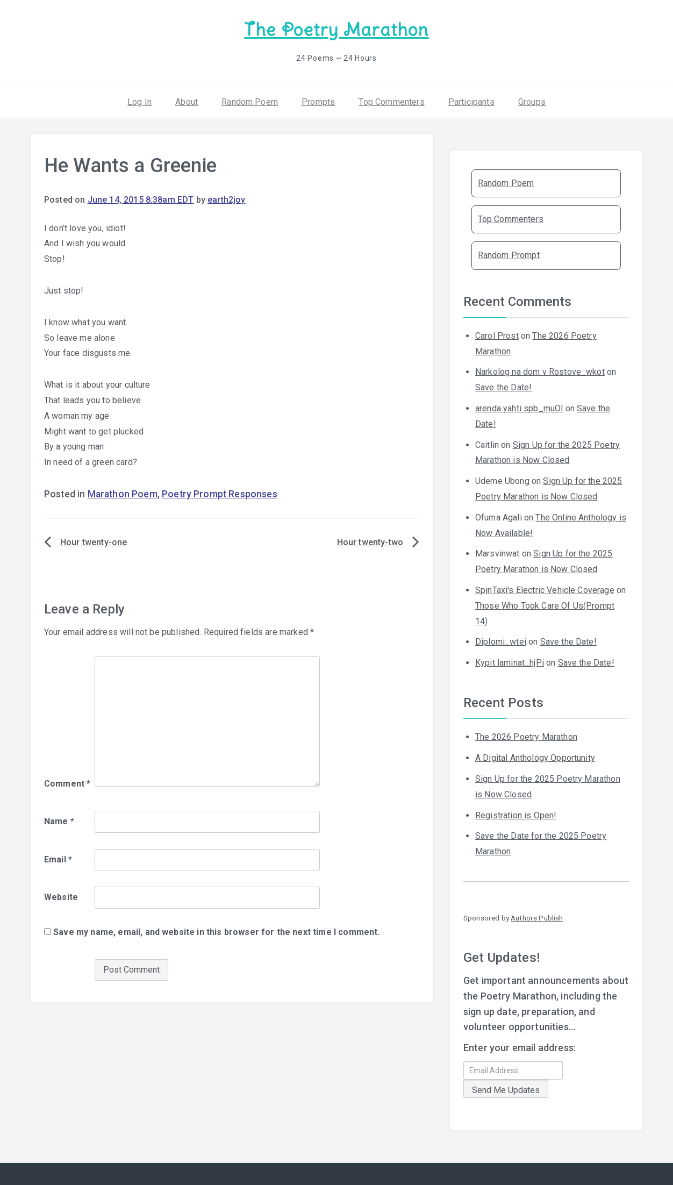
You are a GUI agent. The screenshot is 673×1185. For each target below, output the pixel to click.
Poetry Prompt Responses (219, 494)
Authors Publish (537, 917)
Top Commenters (391, 102)
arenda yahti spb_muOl (519, 408)
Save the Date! (503, 387)
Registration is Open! (515, 815)
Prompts (318, 102)
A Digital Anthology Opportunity (535, 758)
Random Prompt (509, 255)
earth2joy (226, 200)
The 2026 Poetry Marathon (526, 737)
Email (58, 859)
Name (59, 821)
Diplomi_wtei (500, 642)
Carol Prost (497, 336)
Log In (139, 102)
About (186, 102)
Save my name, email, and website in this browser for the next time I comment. (216, 932)
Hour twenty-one (93, 542)
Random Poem (249, 102)
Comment (67, 784)
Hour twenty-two (370, 542)
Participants (471, 102)
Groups (532, 102)
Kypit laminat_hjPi (509, 663)
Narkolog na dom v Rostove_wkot (540, 372)
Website (61, 897)
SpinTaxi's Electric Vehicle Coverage (544, 590)
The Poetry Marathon (336, 30)
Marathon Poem (122, 494)
